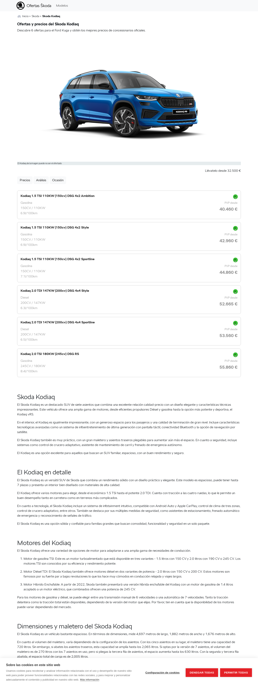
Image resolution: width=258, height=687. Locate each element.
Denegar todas (202, 672)
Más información (89, 679)
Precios (25, 180)
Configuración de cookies (162, 672)
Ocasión (57, 180)
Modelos (62, 5)
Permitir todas (236, 672)
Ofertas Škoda (39, 5)
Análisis (41, 180)
